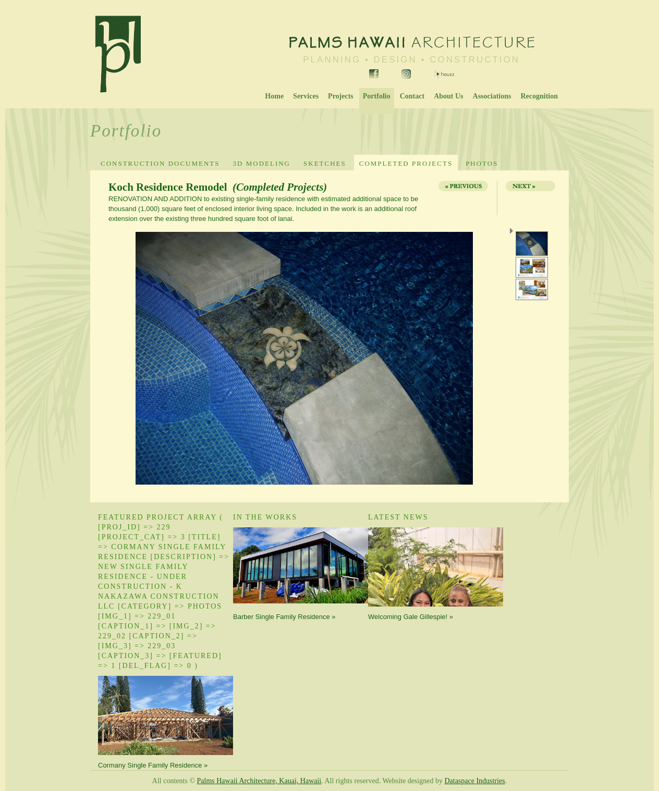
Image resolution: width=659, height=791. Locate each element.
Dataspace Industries (474, 781)
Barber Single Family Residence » (284, 617)
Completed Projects (406, 163)
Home (274, 96)
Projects (340, 96)
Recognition (539, 96)
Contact (412, 96)
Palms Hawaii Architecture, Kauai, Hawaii (259, 781)
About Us (448, 96)
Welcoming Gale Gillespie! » (410, 617)
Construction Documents (160, 163)
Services (306, 96)
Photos (482, 163)
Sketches (324, 163)
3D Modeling (261, 163)
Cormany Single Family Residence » (153, 765)
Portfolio (376, 96)
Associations (492, 96)
